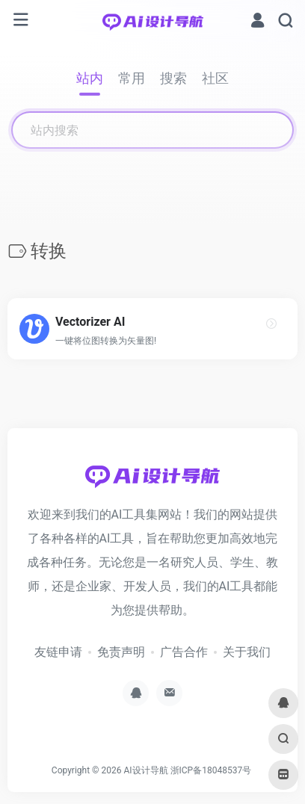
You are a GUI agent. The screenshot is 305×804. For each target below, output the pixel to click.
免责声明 (121, 652)
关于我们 (247, 652)
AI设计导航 (145, 770)
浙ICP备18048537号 (211, 770)
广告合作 (184, 652)
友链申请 (58, 652)
